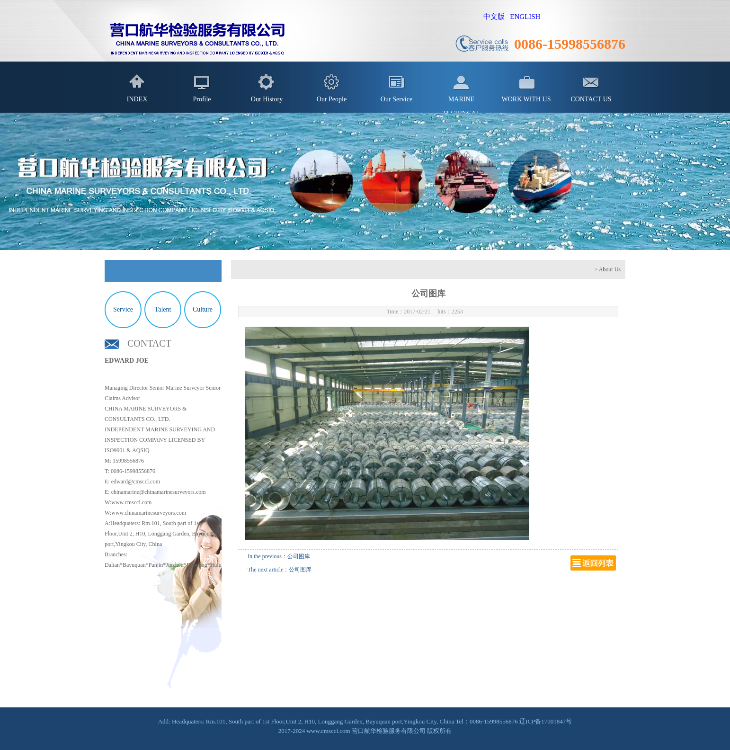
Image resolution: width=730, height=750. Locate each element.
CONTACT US (590, 99)
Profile (202, 99)
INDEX (137, 99)
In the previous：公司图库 (279, 556)
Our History (267, 99)
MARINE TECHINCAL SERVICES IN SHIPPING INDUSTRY (461, 104)
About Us (610, 269)
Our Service (396, 99)
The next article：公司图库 (280, 569)
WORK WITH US (526, 99)
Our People (332, 99)
